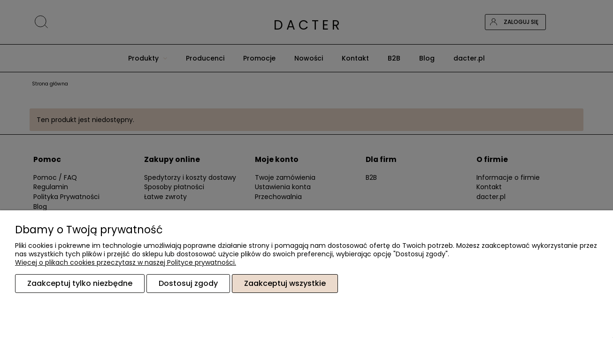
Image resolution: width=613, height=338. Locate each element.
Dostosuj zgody (188, 283)
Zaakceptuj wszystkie (285, 283)
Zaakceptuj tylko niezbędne (79, 283)
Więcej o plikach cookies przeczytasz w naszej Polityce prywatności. (125, 262)
